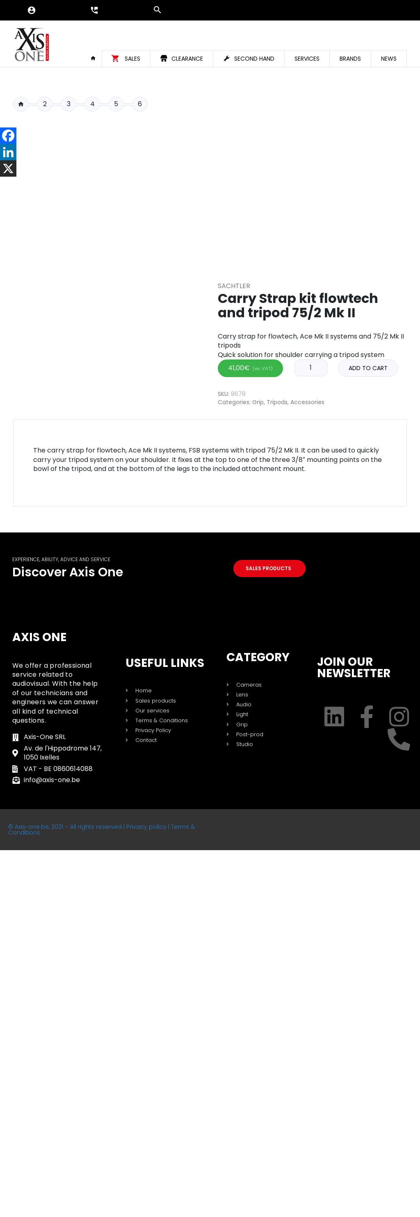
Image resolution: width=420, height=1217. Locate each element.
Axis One (39, 637)
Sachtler (234, 286)
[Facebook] (8, 135)
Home (96, 58)
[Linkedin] (8, 152)
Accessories (307, 402)
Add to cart (368, 368)
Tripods (277, 402)
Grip (258, 402)
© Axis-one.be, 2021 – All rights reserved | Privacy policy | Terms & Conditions (101, 830)
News (389, 59)
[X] (8, 168)
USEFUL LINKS (165, 663)
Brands (350, 59)
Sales (132, 59)
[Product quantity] (310, 367)
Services (307, 59)
